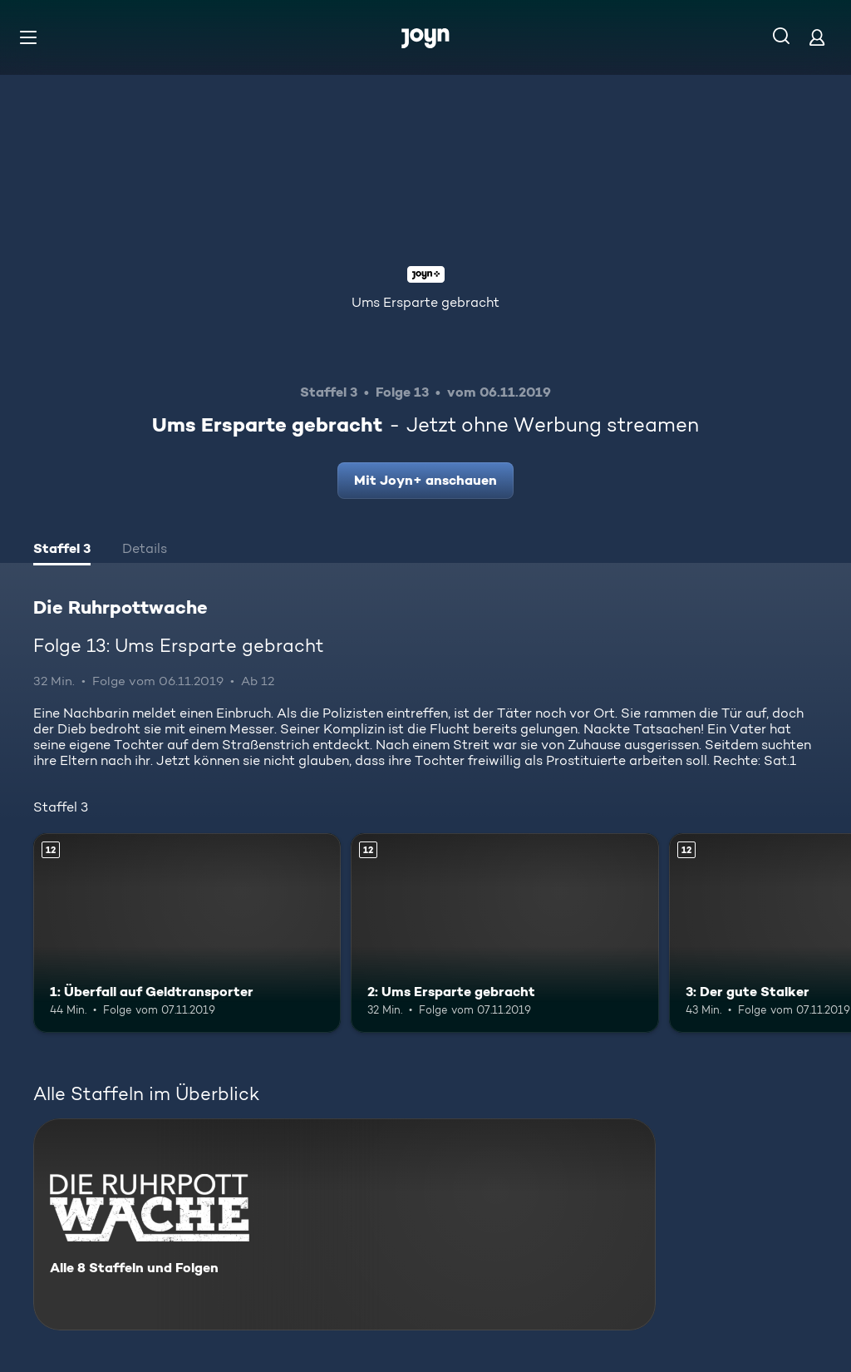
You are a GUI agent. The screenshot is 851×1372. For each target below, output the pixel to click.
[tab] (62, 550)
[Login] (817, 37)
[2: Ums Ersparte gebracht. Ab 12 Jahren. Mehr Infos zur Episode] (504, 933)
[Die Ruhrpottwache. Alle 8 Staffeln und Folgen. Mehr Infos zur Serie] (344, 1224)
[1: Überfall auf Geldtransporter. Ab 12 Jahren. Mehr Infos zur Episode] (187, 933)
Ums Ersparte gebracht (425, 302)
